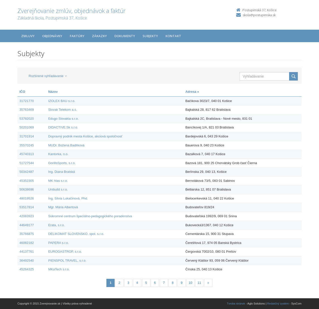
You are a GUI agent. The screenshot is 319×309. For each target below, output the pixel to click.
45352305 (26, 181)
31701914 (26, 136)
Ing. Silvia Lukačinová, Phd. (68, 198)
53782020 (26, 118)
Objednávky (52, 36)
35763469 (26, 109)
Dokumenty (124, 36)
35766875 (26, 234)
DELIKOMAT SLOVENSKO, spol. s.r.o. (76, 234)
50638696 (26, 189)
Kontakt (173, 36)
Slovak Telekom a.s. (62, 109)
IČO (22, 92)
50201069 (26, 127)
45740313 (26, 154)
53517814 (26, 207)
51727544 (26, 163)
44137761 (26, 251)
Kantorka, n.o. (58, 154)
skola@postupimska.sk (259, 15)
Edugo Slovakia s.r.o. (63, 118)
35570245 (26, 145)
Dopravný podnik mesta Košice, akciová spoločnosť (85, 136)
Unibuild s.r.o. (58, 189)
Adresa (192, 92)
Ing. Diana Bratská (61, 172)
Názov (53, 92)
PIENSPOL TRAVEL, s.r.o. (67, 260)
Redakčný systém (278, 303)
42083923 (26, 216)
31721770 (26, 101)
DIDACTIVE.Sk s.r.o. (63, 127)
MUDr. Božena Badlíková (66, 145)
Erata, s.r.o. (56, 225)
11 (199, 283)
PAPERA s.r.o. (58, 243)
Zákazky (99, 36)
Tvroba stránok (236, 303)
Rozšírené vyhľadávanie (48, 76)
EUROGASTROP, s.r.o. (65, 251)
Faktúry (77, 36)
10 (190, 283)
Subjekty (150, 36)
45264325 (26, 269)
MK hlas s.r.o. (58, 181)
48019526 (26, 198)
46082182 (26, 243)
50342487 (26, 172)
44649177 (26, 225)
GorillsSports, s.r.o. (62, 163)
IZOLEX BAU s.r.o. (61, 101)
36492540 (26, 260)
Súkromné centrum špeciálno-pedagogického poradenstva (90, 216)
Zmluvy (28, 36)
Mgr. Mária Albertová (63, 207)
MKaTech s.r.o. (59, 269)
